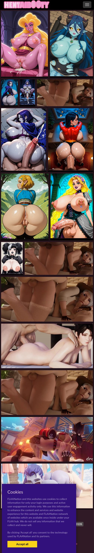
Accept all (22, 544)
